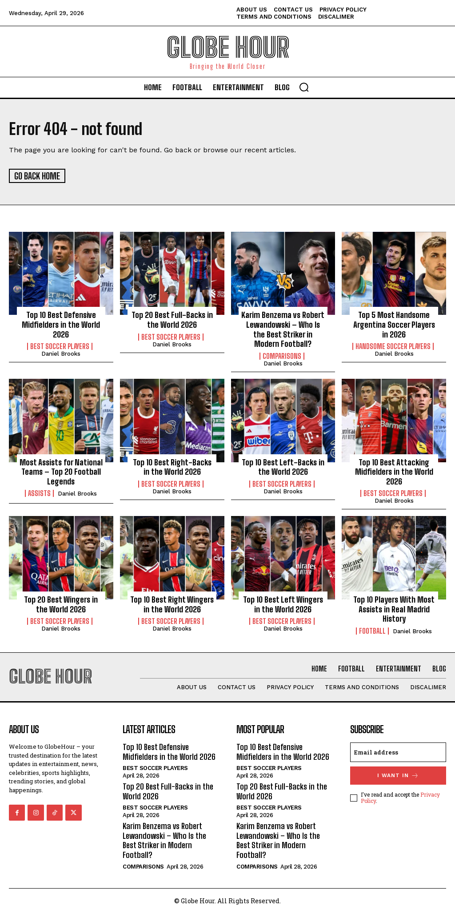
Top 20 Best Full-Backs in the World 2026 (172, 319)
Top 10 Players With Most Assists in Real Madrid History (394, 608)
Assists (39, 492)
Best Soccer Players (59, 345)
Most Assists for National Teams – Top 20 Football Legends (61, 470)
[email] (398, 751)
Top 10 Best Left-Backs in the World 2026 (283, 466)
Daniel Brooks (60, 353)
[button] (304, 87)
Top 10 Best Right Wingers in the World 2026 (172, 604)
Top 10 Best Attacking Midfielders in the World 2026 (394, 470)
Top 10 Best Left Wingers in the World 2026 (283, 604)
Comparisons (282, 355)
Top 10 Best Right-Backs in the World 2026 (172, 466)
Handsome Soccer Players (393, 345)
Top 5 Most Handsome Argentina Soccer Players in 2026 (394, 324)
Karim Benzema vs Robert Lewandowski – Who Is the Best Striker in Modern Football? (282, 329)
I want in (398, 774)
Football (372, 630)
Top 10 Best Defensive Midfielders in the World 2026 (61, 324)
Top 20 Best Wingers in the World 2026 (61, 604)
